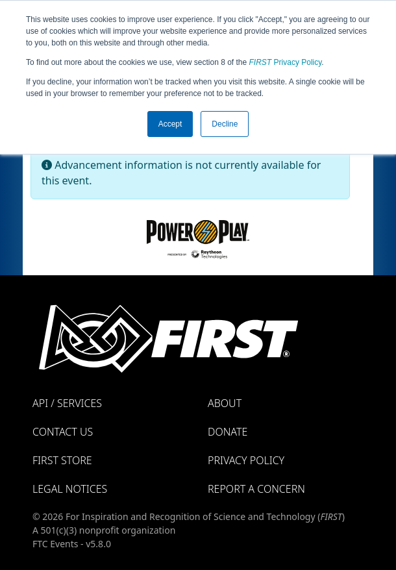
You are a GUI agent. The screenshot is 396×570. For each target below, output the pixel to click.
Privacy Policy (285, 62)
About (224, 403)
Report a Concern (256, 489)
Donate (227, 432)
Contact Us (62, 432)
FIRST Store (62, 460)
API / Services (67, 403)
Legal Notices (69, 489)
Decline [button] (225, 124)
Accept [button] (170, 124)
